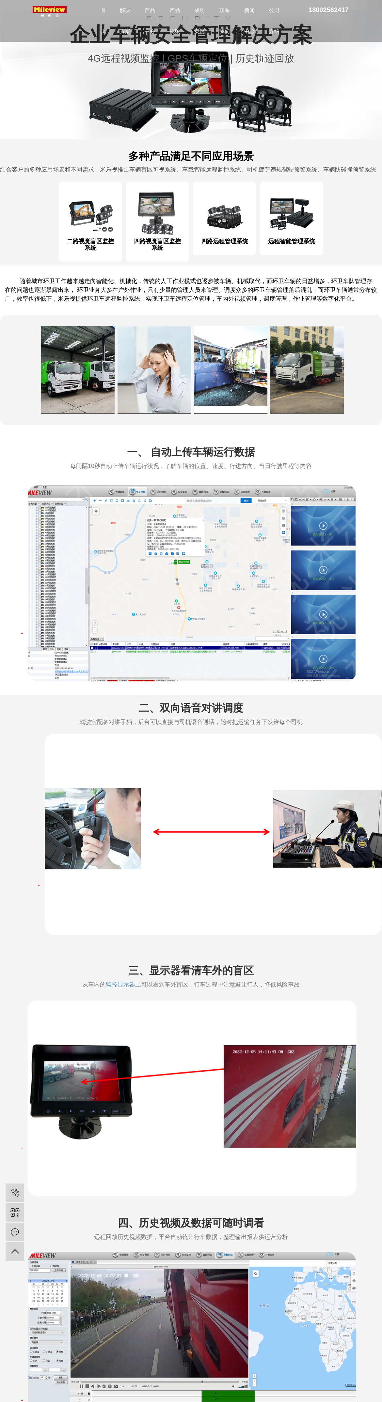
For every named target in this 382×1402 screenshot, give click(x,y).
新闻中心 (249, 21)
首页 (103, 21)
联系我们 (224, 21)
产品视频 (174, 21)
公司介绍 (274, 21)
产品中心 (150, 21)
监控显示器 (120, 983)
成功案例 (199, 21)
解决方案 (125, 21)
